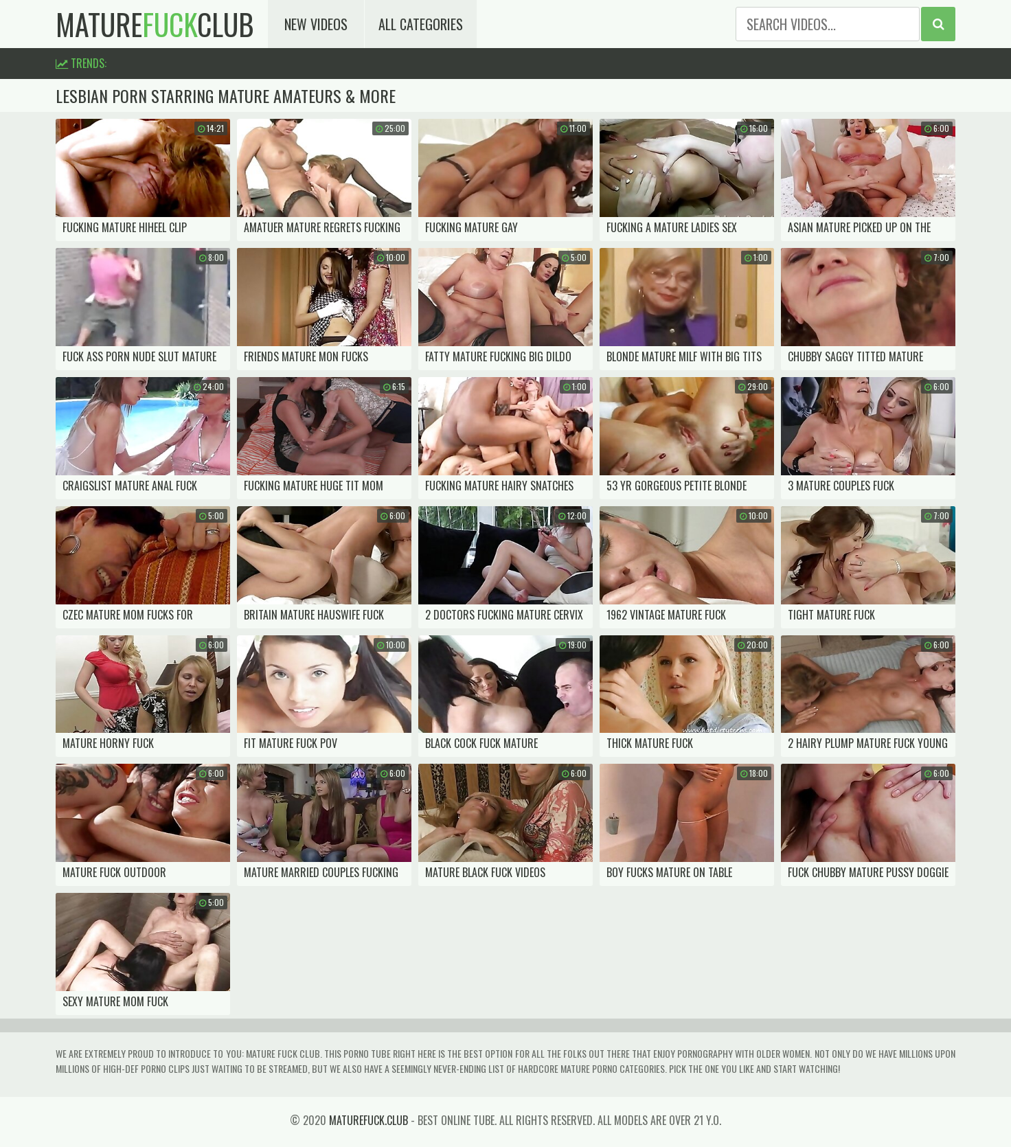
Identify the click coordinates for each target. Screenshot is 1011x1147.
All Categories (420, 24)
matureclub (155, 24)
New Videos (316, 24)
